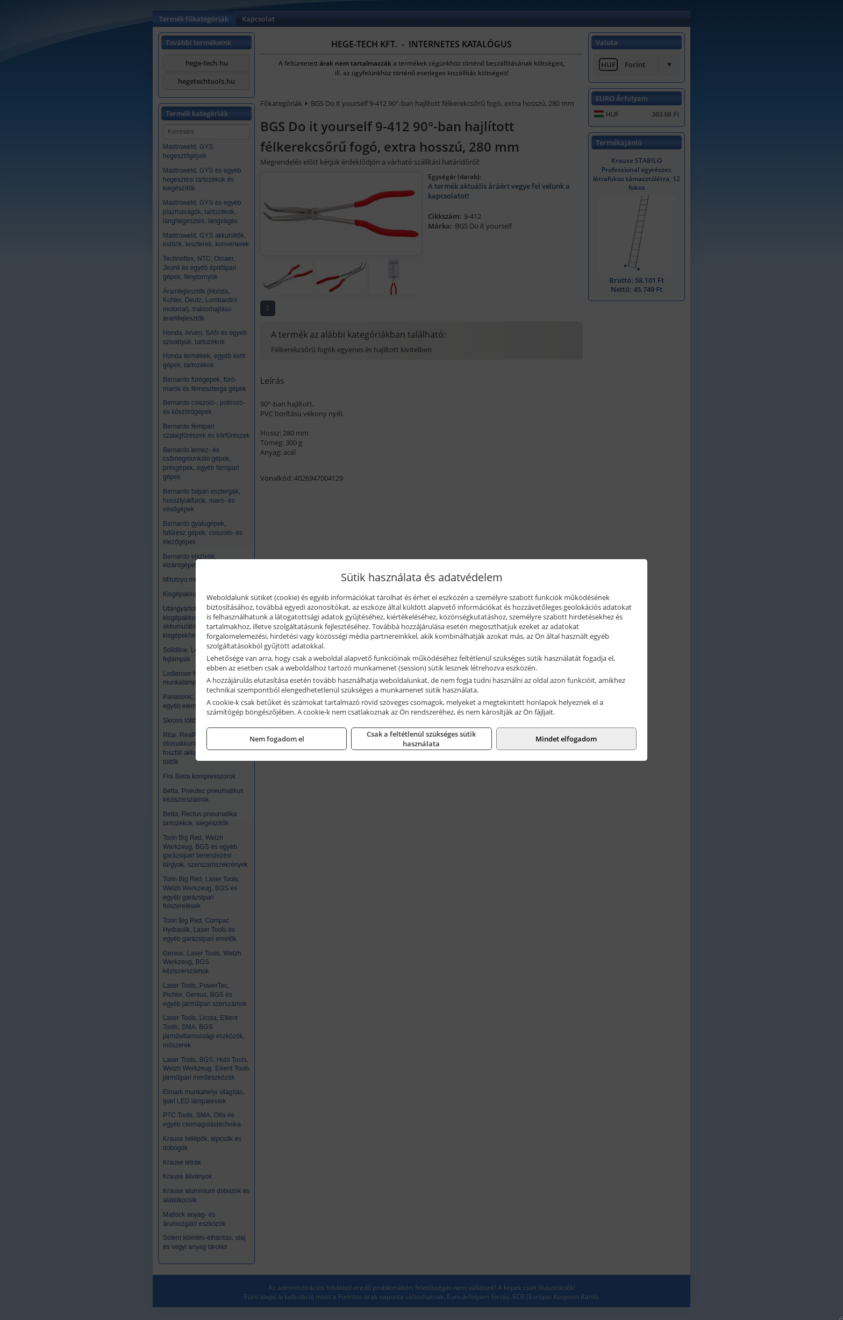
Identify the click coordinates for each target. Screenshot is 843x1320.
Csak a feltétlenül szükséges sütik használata (421, 738)
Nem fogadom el (276, 739)
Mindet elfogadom (566, 739)
